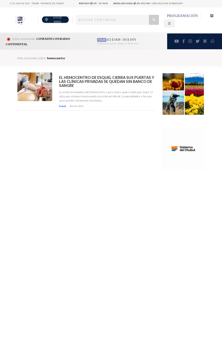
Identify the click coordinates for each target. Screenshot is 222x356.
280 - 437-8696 (93, 3)
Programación (182, 16)
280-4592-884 (132, 3)
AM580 (57, 20)
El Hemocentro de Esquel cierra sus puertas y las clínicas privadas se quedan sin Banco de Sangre (106, 81)
